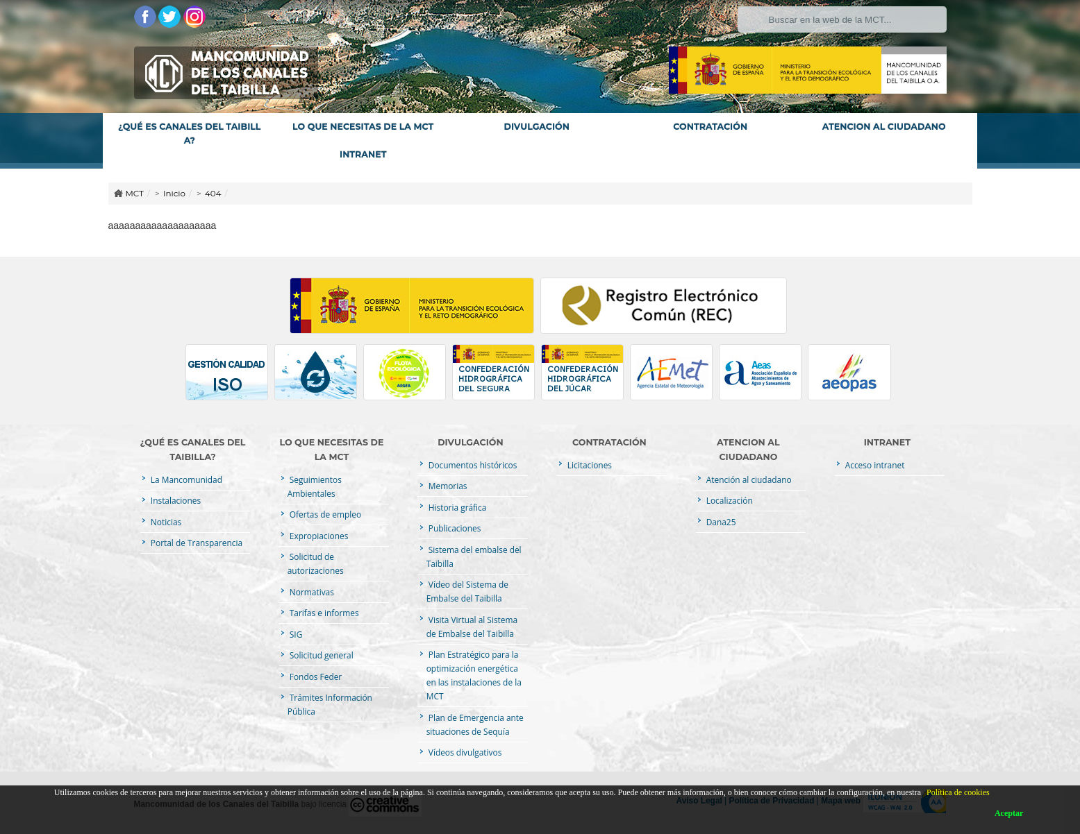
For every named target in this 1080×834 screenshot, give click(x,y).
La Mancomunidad (185, 479)
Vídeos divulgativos (464, 752)
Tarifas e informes (323, 612)
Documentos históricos (471, 464)
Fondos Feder (315, 676)
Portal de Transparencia (195, 542)
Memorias (446, 485)
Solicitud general (321, 655)
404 (213, 193)
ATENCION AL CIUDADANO (884, 126)
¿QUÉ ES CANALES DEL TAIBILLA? (189, 133)
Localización (728, 500)
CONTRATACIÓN (710, 126)
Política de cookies (958, 792)
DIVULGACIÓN (537, 126)
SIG (295, 634)
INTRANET (363, 154)
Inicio (174, 193)
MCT (135, 193)
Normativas (311, 591)
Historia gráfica (456, 507)
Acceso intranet (874, 464)
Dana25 (720, 521)
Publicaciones (453, 528)
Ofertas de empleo (324, 514)
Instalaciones (175, 500)
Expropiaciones (318, 535)
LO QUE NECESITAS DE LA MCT (362, 126)
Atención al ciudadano (748, 479)
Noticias (165, 521)
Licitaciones (588, 464)
